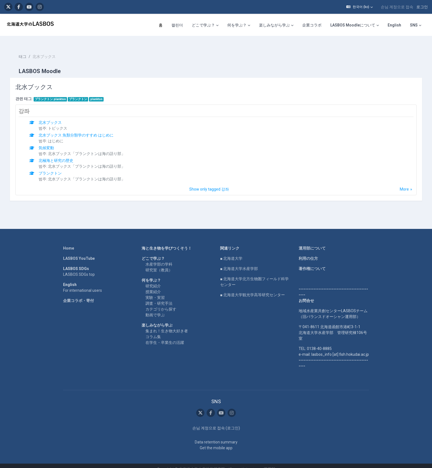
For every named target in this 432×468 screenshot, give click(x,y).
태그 (28, 49)
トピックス (63, 121)
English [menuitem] (394, 25)
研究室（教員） (158, 263)
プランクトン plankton (55, 92)
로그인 (422, 7)
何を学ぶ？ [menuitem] (237, 25)
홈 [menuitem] (161, 25)
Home (68, 241)
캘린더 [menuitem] (177, 25)
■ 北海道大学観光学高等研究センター (252, 287)
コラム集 (153, 329)
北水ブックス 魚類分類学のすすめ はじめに (81, 128)
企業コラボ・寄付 (78, 293)
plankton (102, 92)
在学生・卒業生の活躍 (164, 335)
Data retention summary (216, 435)
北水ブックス (56, 115)
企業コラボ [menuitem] (312, 25)
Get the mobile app (216, 441)
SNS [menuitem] (414, 25)
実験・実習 (155, 290)
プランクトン (84, 92)
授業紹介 (153, 284)
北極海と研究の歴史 (61, 153)
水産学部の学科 (158, 257)
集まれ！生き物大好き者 (166, 324)
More (398, 182)
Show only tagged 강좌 (209, 182)
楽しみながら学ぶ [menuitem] (274, 25)
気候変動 (52, 140)
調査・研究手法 (158, 296)
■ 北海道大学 (231, 251)
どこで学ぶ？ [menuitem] (203, 25)
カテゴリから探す (160, 302)
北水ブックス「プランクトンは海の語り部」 (92, 146)
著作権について (312, 261)
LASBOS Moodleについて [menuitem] (352, 25)
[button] (360, 7)
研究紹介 (153, 279)
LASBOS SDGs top (79, 267)
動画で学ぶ (155, 308)
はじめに (61, 134)
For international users (82, 283)
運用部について (312, 241)
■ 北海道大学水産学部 (239, 261)
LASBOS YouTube (79, 251)
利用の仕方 (308, 251)
